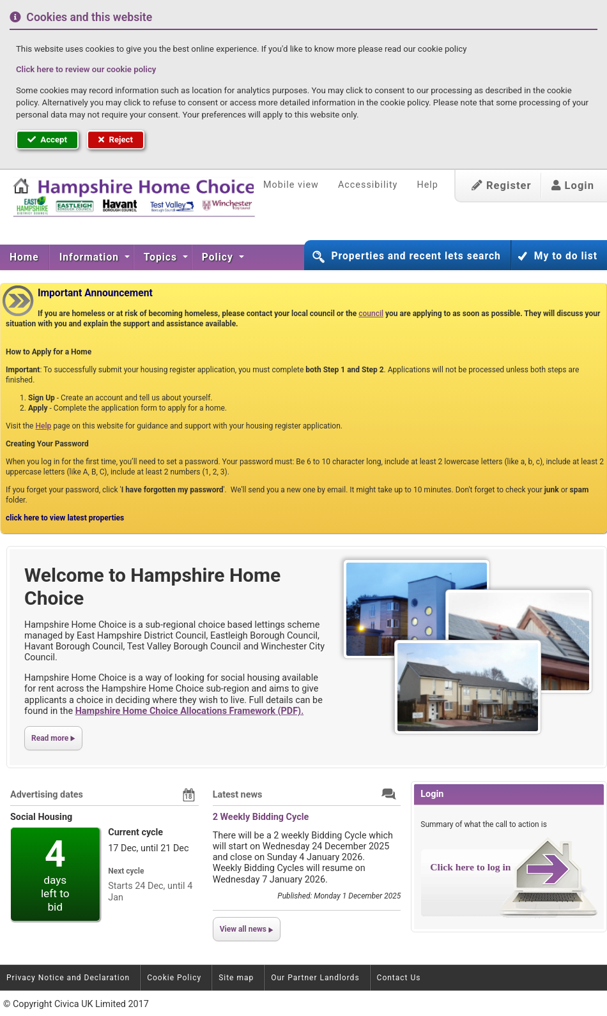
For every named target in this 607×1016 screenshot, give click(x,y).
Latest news (238, 794)
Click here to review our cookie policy (86, 69)
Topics (162, 257)
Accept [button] (47, 139)
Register (502, 185)
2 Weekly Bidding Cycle (261, 817)
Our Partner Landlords (315, 977)
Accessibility (368, 184)
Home (24, 257)
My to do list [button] (565, 256)
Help (427, 184)
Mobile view (291, 184)
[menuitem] (24, 257)
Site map (236, 977)
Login (572, 185)
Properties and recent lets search (415, 256)
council (370, 313)
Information (90, 257)
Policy (219, 257)
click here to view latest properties (65, 517)
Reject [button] (115, 139)
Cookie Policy (174, 977)
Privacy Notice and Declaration (68, 977)
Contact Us (399, 977)
